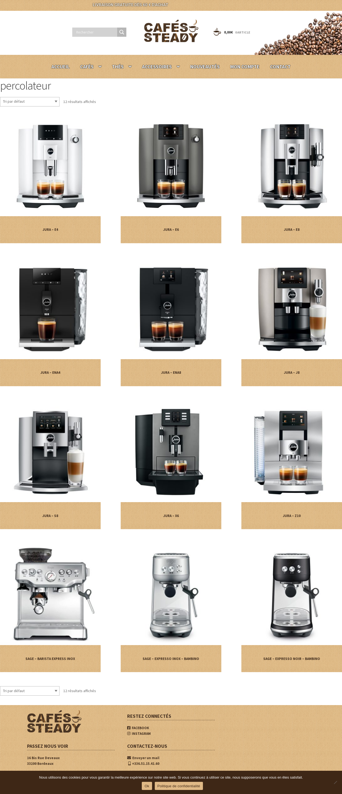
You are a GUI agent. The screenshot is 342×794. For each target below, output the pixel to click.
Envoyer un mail (143, 758)
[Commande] (30, 101)
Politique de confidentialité (178, 786)
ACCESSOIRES (157, 67)
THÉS (118, 67)
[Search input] (96, 32)
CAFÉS (87, 67)
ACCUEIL (60, 67)
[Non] (335, 782)
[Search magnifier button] (121, 32)
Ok (146, 786)
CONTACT (280, 67)
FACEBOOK (138, 728)
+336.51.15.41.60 (143, 763)
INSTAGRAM (139, 733)
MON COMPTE (244, 67)
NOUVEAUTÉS (205, 67)
